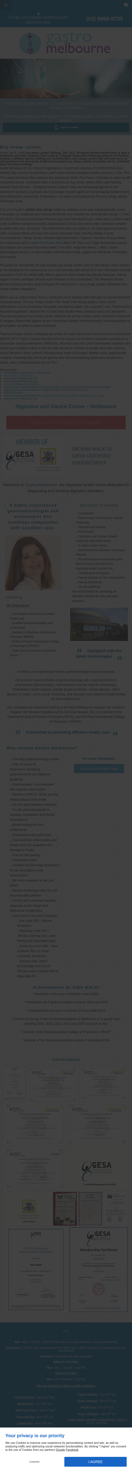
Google (60, 1449)
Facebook (72, 1449)
